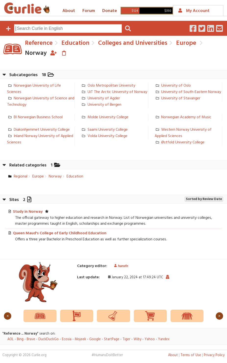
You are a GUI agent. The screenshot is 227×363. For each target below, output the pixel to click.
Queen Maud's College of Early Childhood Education (59, 233)
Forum (88, 10)
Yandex (164, 339)
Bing (20, 339)
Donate (109, 10)
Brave (31, 339)
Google (95, 339)
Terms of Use (191, 355)
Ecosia (66, 339)
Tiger (126, 339)
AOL (10, 339)
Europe (185, 43)
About (68, 10)
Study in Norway (28, 212)
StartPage (111, 339)
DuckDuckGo (48, 339)
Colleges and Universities (132, 43)
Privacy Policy (214, 355)
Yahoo (150, 339)
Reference (39, 43)
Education (75, 43)
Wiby (137, 339)
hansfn (119, 266)
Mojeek (80, 339)
